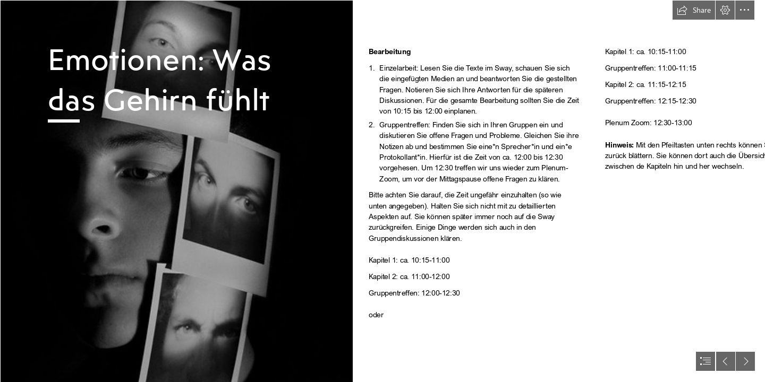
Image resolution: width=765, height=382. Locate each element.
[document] (382, 191)
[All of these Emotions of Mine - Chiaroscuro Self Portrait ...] (176, 191)
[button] (694, 10)
